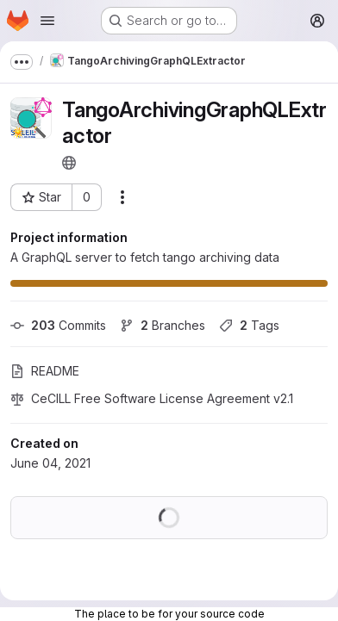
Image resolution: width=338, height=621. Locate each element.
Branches (162, 325)
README (44, 370)
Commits (58, 325)
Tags (249, 325)
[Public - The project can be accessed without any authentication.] (69, 163)
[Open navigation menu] (47, 20)
